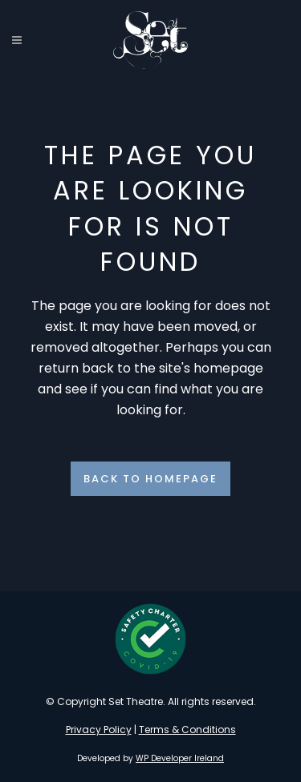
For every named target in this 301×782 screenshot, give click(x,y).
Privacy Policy (99, 729)
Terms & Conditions (187, 729)
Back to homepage (150, 478)
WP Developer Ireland (180, 758)
